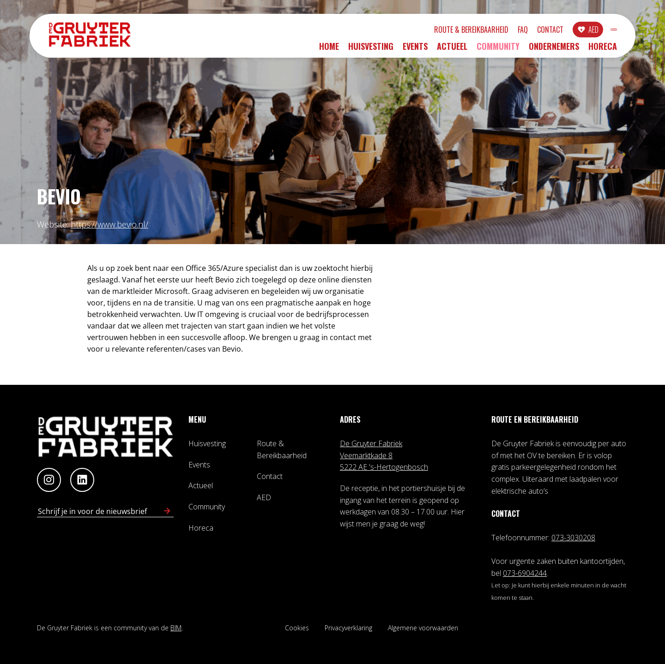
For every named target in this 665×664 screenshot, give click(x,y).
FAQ (473, 31)
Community (498, 49)
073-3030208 (573, 537)
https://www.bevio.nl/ (109, 224)
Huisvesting (370, 49)
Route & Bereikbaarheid (421, 31)
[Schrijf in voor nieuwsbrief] (167, 511)
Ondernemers (554, 49)
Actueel (452, 49)
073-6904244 (525, 573)
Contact (500, 31)
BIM (175, 627)
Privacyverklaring (348, 627)
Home (329, 49)
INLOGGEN (589, 30)
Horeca (602, 49)
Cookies (297, 627)
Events (415, 49)
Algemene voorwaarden (423, 627)
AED (543, 30)
